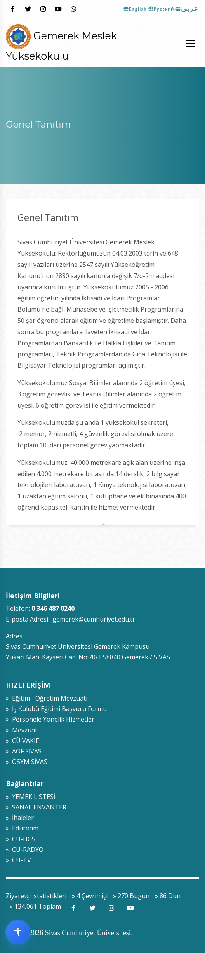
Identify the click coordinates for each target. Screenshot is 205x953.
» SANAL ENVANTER (36, 807)
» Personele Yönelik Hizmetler (50, 719)
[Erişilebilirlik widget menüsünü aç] (18, 932)
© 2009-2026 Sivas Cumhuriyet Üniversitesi (68, 933)
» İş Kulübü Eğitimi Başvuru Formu (56, 708)
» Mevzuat (21, 730)
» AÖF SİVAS (24, 751)
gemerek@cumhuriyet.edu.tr (93, 619)
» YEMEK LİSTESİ (30, 796)
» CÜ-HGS (20, 839)
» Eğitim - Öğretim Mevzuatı (46, 698)
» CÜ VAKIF (22, 740)
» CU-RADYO (24, 849)
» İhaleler (20, 817)
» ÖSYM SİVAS (26, 761)
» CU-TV (18, 860)
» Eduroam (22, 828)
